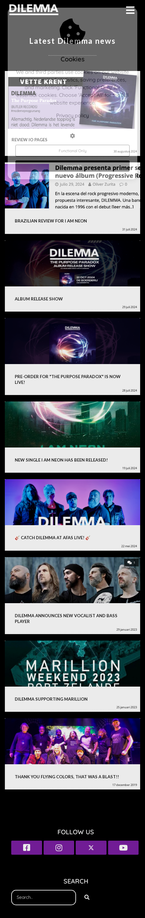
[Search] (86, 897)
